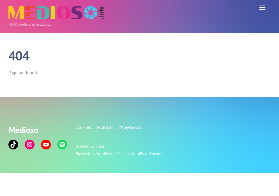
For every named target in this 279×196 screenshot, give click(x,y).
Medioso (87, 146)
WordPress (104, 153)
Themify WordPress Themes (139, 153)
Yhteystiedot (130, 127)
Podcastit (105, 127)
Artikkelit (84, 127)
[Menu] (262, 7)
